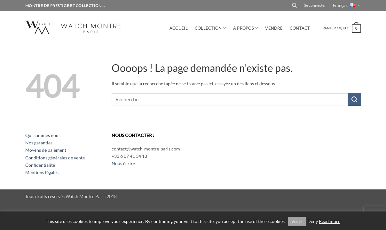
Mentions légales (42, 172)
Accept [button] (297, 221)
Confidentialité (40, 165)
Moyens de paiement (45, 150)
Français (347, 6)
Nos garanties (38, 142)
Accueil (178, 28)
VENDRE (274, 28)
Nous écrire (123, 163)
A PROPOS (245, 28)
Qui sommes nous (42, 135)
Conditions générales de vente (55, 157)
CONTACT (300, 28)
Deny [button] (312, 221)
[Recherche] (294, 5)
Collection (210, 28)
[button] (315, 5)
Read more (329, 221)
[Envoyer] (354, 99)
